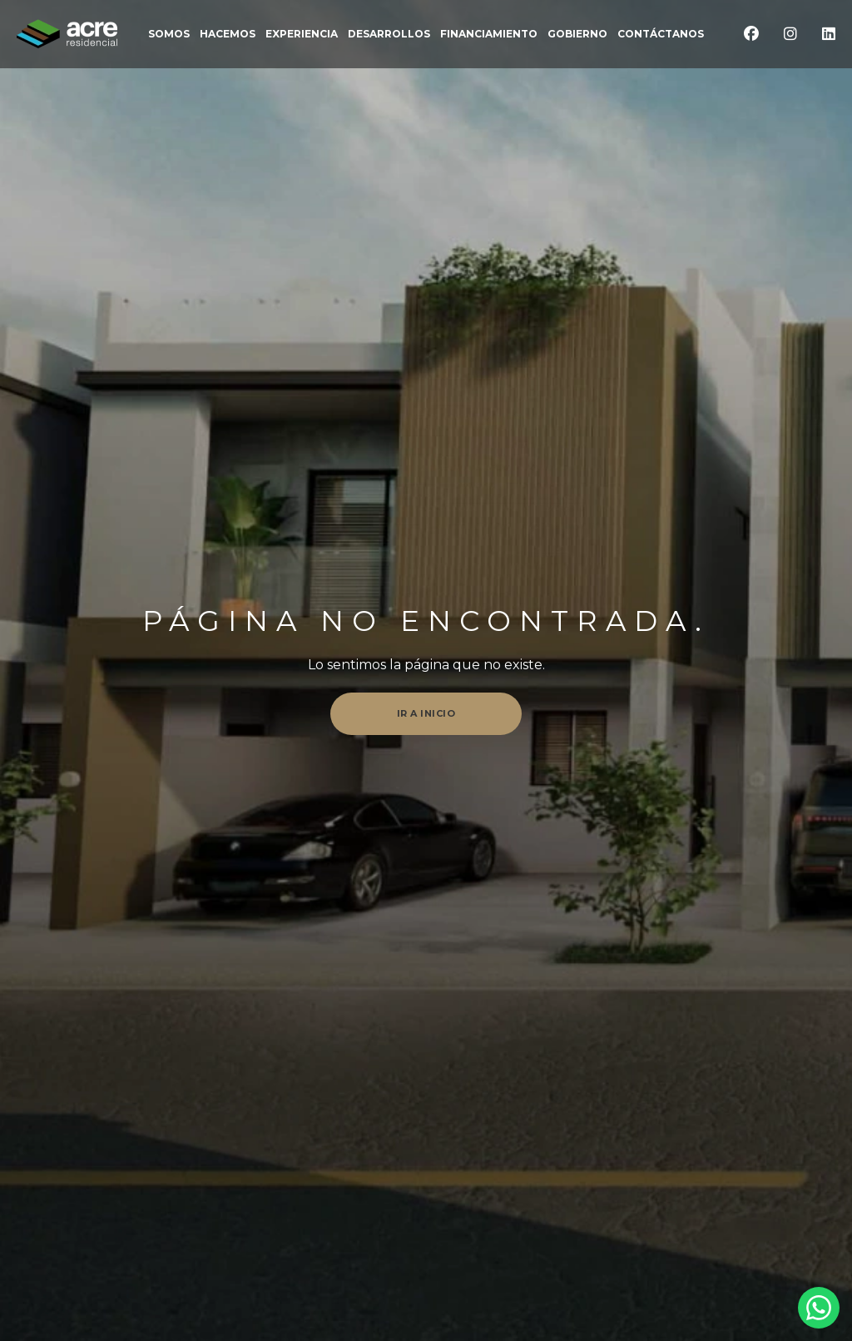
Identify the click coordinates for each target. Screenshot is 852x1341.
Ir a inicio (426, 713)
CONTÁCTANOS (660, 34)
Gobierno (577, 34)
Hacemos (227, 34)
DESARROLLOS (389, 34)
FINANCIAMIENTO (488, 34)
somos (169, 34)
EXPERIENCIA (301, 34)
